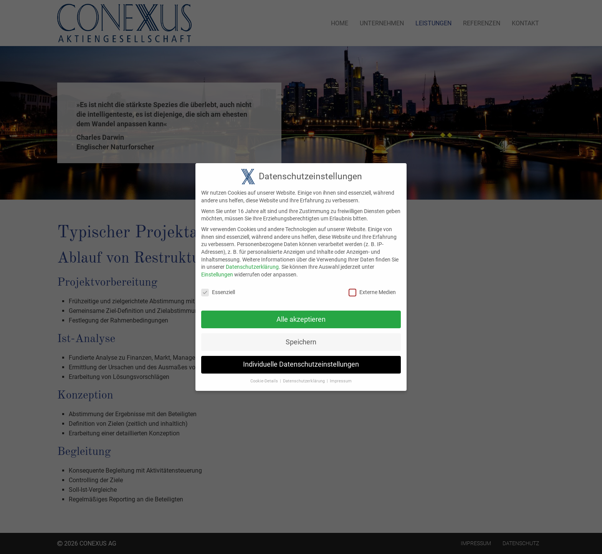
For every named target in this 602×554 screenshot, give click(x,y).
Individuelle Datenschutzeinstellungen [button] (301, 360)
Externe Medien (372, 287)
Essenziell (218, 287)
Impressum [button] (341, 376)
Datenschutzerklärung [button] (304, 376)
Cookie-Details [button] (264, 376)
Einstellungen (217, 270)
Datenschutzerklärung (252, 262)
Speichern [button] (301, 337)
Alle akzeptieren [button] (301, 315)
